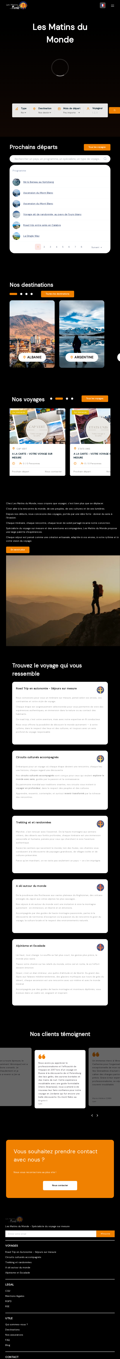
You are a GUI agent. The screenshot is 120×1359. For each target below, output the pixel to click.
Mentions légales (14, 1296)
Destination (44, 108)
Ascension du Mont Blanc (38, 192)
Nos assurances (14, 1334)
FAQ (7, 1340)
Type (24, 108)
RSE (7, 1306)
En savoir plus (18, 549)
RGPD (8, 1301)
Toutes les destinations (57, 294)
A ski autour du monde (17, 1267)
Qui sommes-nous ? (16, 1324)
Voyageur (97, 108)
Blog (7, 1345)
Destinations (12, 1329)
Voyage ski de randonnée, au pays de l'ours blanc (52, 214)
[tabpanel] (32, 334)
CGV (7, 1290)
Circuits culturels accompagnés (23, 1257)
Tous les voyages (97, 147)
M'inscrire (105, 1233)
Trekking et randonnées (18, 1262)
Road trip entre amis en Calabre (42, 225)
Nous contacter (60, 1185)
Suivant (96, 247)
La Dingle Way (31, 236)
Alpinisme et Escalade (17, 1272)
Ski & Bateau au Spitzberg (38, 182)
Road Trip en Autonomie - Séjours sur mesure (30, 1252)
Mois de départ (71, 108)
